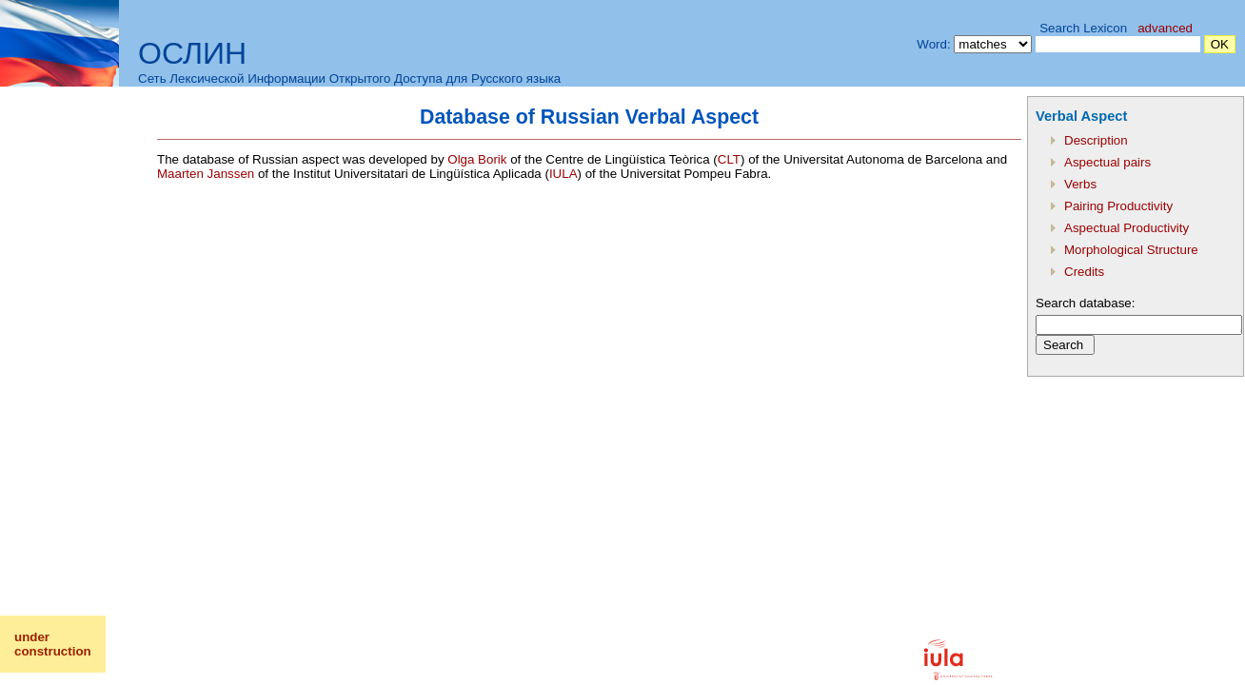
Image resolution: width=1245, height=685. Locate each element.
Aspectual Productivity (1126, 228)
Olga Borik (476, 159)
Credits (1084, 271)
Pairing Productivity (1118, 206)
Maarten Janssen (205, 173)
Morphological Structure (1131, 250)
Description (1096, 140)
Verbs (1080, 184)
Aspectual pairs (1107, 162)
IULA (563, 173)
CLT (729, 159)
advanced (1165, 28)
